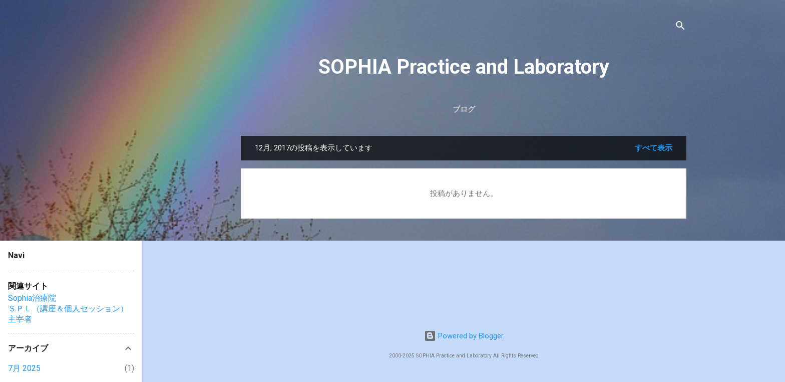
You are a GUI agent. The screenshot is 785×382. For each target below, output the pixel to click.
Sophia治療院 (32, 298)
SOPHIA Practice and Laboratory (463, 67)
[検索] (680, 27)
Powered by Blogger (464, 335)
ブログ (464, 109)
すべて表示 (653, 147)
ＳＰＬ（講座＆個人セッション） (68, 308)
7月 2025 (24, 368)
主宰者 (20, 319)
